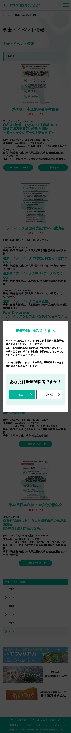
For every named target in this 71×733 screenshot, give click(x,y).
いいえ (49, 394)
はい (21, 394)
